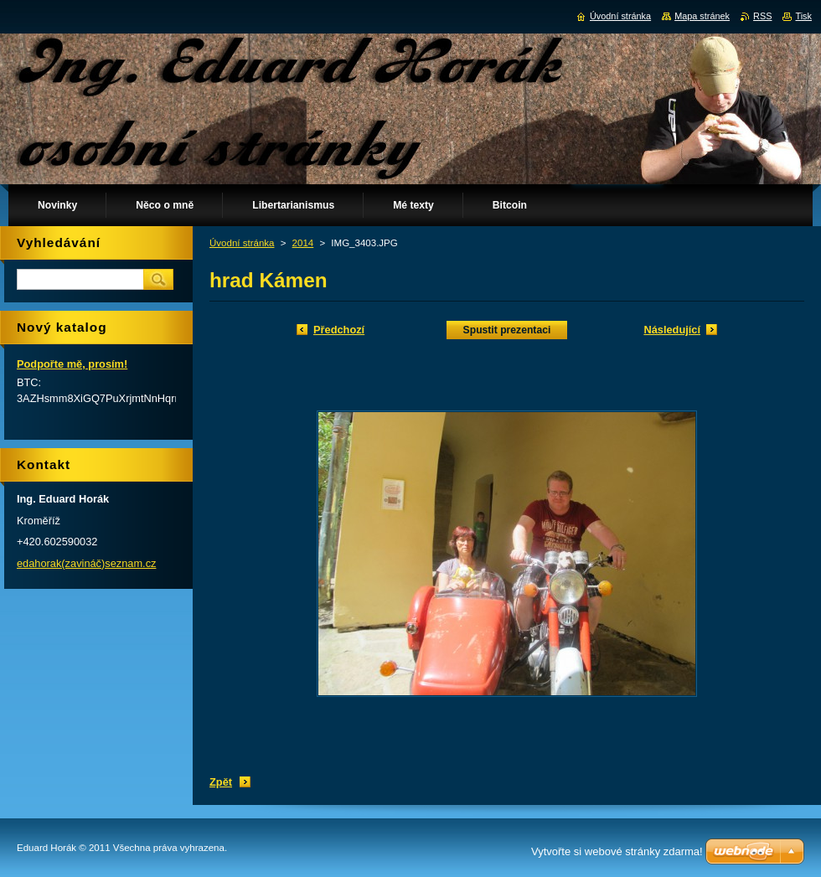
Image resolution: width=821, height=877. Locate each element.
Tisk (803, 16)
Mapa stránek (702, 16)
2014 (303, 243)
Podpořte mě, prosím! (72, 364)
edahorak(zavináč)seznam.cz (86, 563)
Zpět (220, 782)
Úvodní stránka (241, 243)
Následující (671, 329)
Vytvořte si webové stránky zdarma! (617, 851)
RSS (762, 16)
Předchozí (338, 329)
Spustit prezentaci (507, 330)
